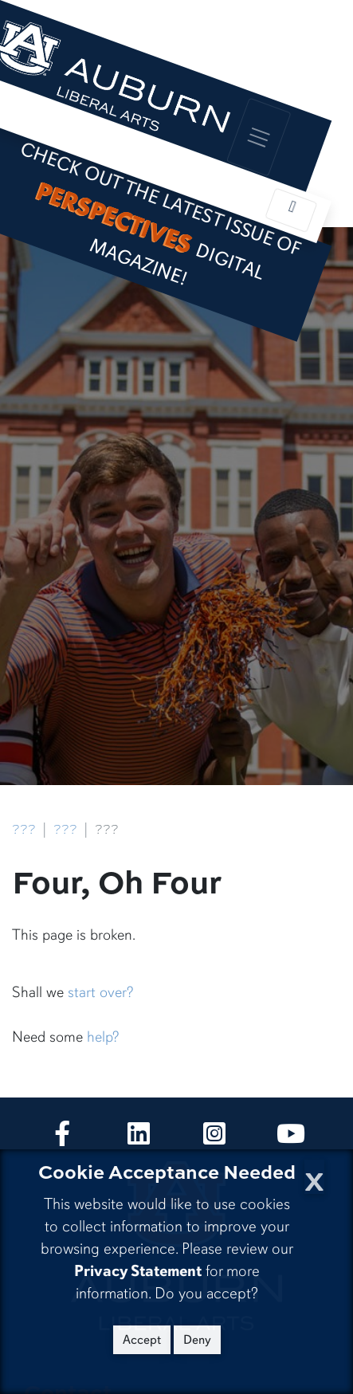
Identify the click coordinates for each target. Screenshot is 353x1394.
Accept (142, 1340)
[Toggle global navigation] (259, 136)
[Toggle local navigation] (291, 210)
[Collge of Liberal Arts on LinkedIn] (138, 1138)
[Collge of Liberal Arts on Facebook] (62, 1138)
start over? (100, 992)
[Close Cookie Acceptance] (314, 1177)
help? (103, 1036)
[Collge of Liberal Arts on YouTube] (291, 1138)
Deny (197, 1340)
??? (24, 829)
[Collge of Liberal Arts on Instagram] (214, 1138)
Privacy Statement (138, 1271)
